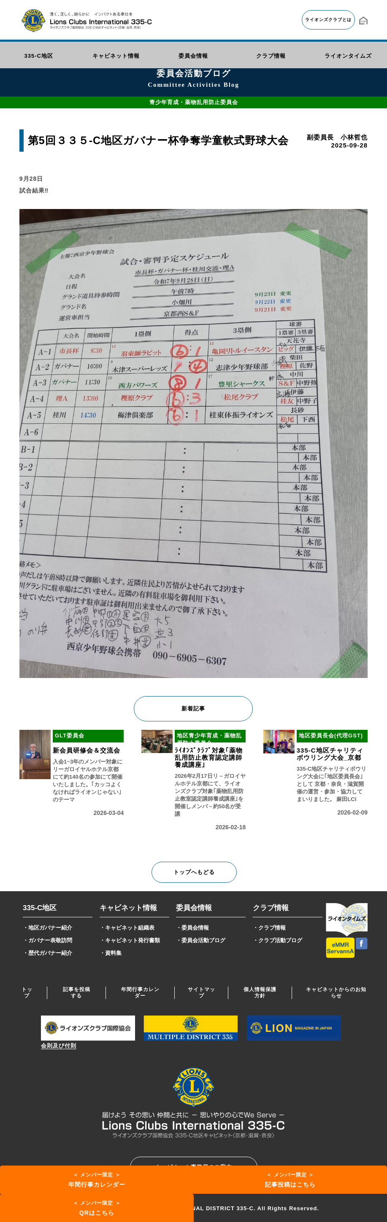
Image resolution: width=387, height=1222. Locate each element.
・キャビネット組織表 (127, 928)
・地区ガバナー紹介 (47, 928)
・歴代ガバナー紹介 (47, 953)
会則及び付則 (58, 1045)
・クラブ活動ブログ (277, 940)
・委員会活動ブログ (200, 940)
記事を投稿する (76, 992)
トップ (27, 992)
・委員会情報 (192, 928)
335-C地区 (40, 908)
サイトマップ (201, 992)
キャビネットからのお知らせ (336, 992)
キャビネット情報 (128, 908)
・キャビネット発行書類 (130, 940)
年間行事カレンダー (140, 992)
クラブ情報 (271, 908)
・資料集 (111, 953)
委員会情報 (194, 908)
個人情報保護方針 (260, 992)
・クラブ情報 (269, 928)
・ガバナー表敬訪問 (47, 940)
